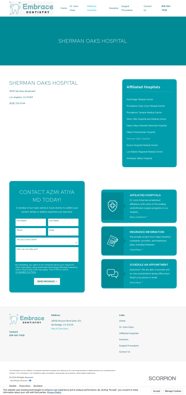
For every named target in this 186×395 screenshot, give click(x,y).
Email (47, 230)
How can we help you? (23, 249)
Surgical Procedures (129, 345)
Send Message (43, 281)
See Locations (144, 217)
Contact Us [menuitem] (148, 8)
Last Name (50, 221)
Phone (15, 230)
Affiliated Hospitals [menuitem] (91, 8)
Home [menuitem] (64, 8)
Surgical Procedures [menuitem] (127, 8)
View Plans (142, 250)
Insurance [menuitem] (113, 8)
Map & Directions (59, 328)
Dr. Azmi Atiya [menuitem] (74, 8)
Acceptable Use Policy (21, 272)
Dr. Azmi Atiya (126, 327)
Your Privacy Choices (20, 380)
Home (122, 320)
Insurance (123, 339)
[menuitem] (149, 99)
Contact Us (124, 351)
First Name (18, 221)
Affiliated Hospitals (129, 333)
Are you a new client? (23, 239)
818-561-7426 (17, 335)
